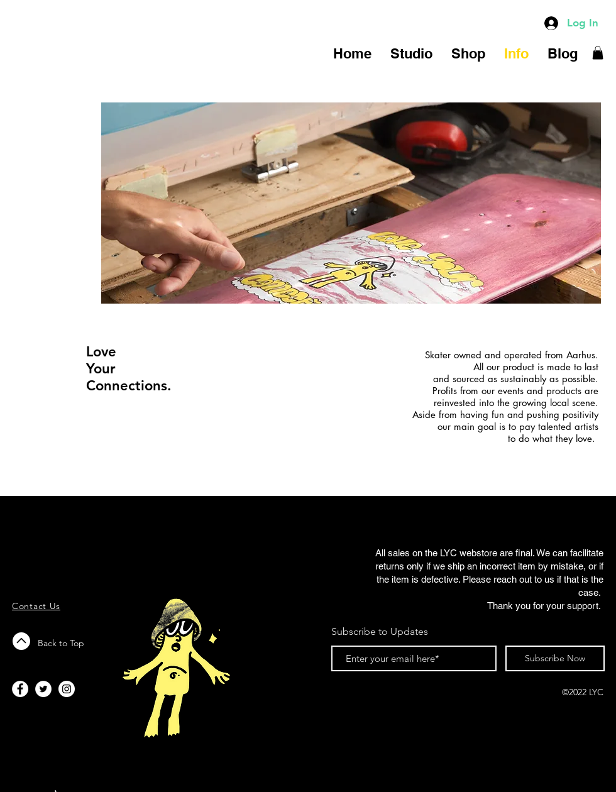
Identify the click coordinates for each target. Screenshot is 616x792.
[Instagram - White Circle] (66, 689)
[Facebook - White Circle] (20, 689)
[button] (597, 53)
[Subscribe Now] (555, 658)
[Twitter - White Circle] (43, 689)
